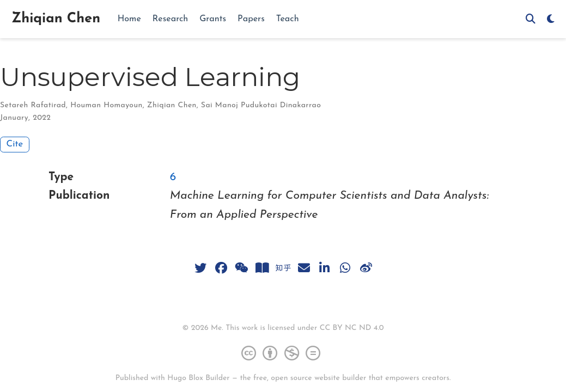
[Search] (530, 19)
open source (291, 378)
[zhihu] (283, 268)
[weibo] (366, 268)
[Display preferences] (551, 19)
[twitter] (200, 268)
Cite (15, 144)
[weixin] (242, 268)
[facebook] (221, 268)
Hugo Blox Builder (198, 378)
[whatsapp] (345, 268)
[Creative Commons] (283, 353)
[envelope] (304, 268)
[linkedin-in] (325, 268)
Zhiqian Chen (55, 19)
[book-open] (262, 268)
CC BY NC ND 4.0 (352, 328)
